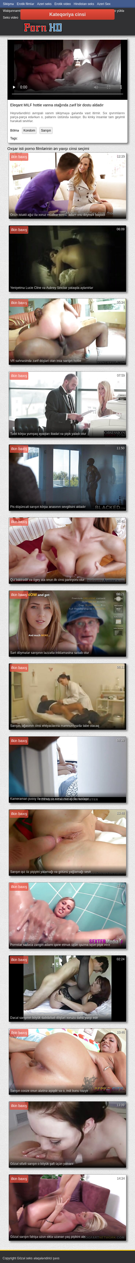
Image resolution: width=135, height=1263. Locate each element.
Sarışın (46, 130)
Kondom (29, 130)
